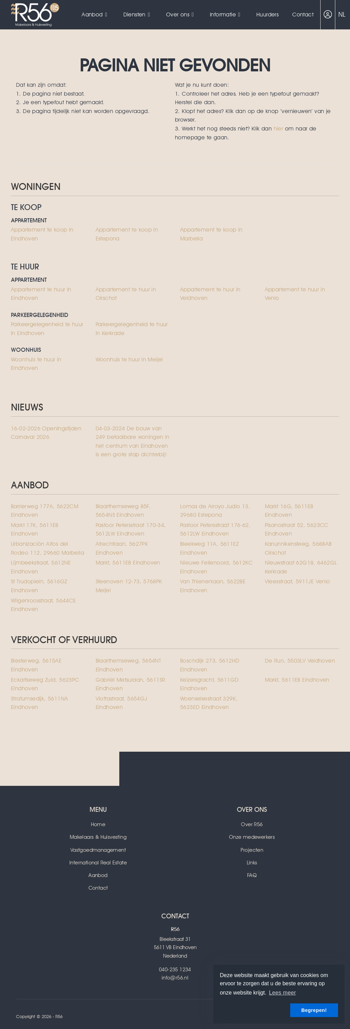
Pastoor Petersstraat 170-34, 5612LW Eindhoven (131, 529)
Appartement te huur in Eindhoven (41, 294)
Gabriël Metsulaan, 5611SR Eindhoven (130, 684)
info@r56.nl (175, 978)
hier (278, 128)
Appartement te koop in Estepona (127, 234)
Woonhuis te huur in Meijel (129, 359)
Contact (302, 14)
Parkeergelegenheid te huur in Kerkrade (132, 328)
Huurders (267, 14)
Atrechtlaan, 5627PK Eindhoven (122, 548)
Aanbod (95, 14)
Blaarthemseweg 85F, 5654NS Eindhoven (123, 510)
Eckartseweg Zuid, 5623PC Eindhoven (45, 684)
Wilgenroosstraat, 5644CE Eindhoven (43, 605)
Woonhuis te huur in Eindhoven (36, 364)
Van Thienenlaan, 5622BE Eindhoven (212, 586)
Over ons (181, 14)
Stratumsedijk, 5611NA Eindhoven (39, 703)
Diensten (137, 14)
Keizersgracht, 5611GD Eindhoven (209, 684)
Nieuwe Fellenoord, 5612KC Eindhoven (216, 567)
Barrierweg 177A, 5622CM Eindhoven (44, 510)
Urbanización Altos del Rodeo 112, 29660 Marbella (47, 548)
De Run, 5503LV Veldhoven (300, 660)
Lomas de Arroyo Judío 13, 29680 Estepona (215, 510)
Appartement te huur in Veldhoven (210, 294)
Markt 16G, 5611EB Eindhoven (289, 510)
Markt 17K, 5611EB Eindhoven (34, 529)
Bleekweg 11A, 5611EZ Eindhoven (209, 548)
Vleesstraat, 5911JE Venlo (297, 581)
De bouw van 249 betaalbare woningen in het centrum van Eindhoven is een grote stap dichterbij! (133, 441)
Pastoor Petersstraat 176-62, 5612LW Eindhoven (215, 529)
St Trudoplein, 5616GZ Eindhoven (39, 586)
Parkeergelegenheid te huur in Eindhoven (47, 328)
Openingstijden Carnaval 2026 (46, 433)
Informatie (226, 14)
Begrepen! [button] (314, 1010)
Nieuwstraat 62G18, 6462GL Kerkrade (301, 567)
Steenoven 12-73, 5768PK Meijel (129, 586)
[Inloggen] (328, 14)
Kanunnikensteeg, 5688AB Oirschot (298, 548)
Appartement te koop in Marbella (211, 234)
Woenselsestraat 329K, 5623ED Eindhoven (209, 703)
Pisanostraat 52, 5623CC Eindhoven (296, 529)
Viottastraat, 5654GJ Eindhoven (121, 703)
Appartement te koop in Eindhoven (42, 234)
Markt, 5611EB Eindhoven (128, 562)
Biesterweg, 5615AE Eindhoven (36, 665)
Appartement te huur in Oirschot (126, 294)
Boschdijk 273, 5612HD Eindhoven (209, 665)
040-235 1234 (175, 970)
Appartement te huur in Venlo (295, 294)
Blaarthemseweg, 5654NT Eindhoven (128, 665)
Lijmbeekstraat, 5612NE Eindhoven (41, 567)
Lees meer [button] (282, 993)
